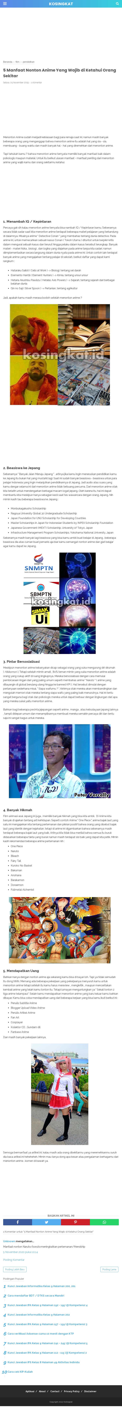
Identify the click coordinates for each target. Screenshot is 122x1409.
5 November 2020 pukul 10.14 (20, 1254)
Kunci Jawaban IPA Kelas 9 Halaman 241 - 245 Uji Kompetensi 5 (48, 1346)
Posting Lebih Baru (14, 1272)
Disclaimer (95, 1394)
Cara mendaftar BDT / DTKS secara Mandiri (36, 1298)
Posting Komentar (13, 1262)
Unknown (9, 1244)
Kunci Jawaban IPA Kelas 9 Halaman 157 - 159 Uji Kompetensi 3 (47, 1327)
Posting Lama (109, 1272)
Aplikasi (25, 1394)
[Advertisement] (61, 33)
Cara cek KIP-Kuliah (20, 1374)
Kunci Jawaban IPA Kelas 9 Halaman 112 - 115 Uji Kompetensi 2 (47, 1355)
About (40, 1394)
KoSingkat (61, 4)
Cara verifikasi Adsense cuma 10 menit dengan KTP (41, 1336)
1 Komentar (36, 85)
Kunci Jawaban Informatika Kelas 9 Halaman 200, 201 (41, 1289)
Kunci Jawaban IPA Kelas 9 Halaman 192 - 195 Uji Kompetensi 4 (48, 1308)
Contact (54, 1394)
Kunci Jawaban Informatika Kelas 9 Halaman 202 (39, 1317)
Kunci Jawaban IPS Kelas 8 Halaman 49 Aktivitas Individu (44, 1365)
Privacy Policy (74, 1394)
